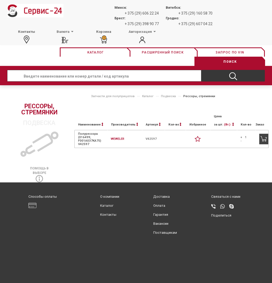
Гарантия (160, 215)
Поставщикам (165, 233)
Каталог (148, 96)
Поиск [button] (230, 62)
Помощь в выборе (39, 173)
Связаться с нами (225, 197)
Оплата (159, 206)
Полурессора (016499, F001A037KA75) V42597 (89, 139)
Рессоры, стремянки (199, 96)
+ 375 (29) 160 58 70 (195, 13)
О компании (109, 197)
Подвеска (168, 96)
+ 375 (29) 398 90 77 (142, 24)
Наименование (90, 124)
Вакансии (160, 224)
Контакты (108, 215)
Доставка (161, 197)
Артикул (153, 124)
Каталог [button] (95, 52)
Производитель (124, 124)
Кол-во (174, 124)
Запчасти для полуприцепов (113, 96)
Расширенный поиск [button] (163, 52)
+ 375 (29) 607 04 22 (195, 24)
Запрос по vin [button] (230, 52)
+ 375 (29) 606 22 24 (142, 13)
